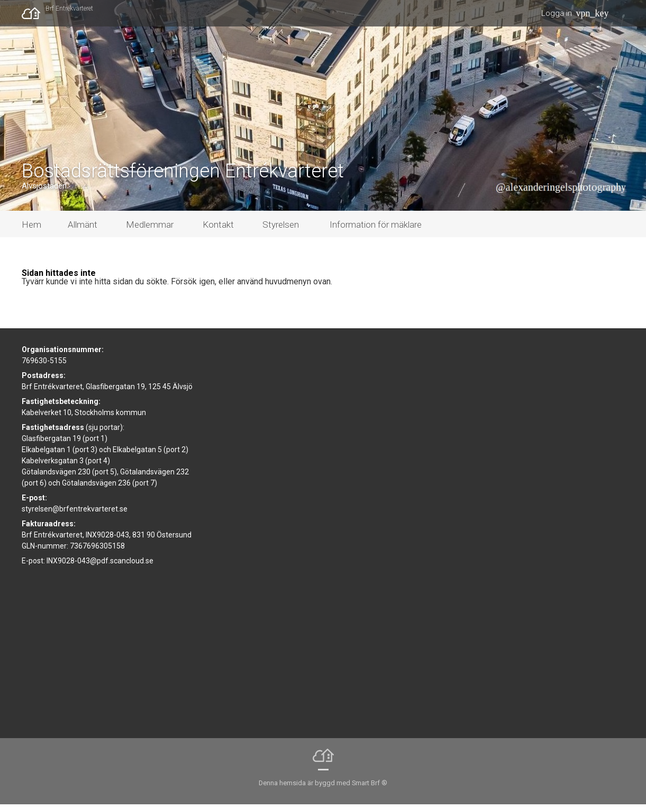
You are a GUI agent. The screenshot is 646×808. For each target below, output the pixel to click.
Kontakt (218, 228)
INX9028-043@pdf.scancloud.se (100, 565)
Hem (31, 228)
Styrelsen (280, 228)
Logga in (556, 13)
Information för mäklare (376, 228)
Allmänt (82, 228)
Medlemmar (150, 228)
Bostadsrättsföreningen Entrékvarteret (183, 175)
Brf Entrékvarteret (69, 8)
